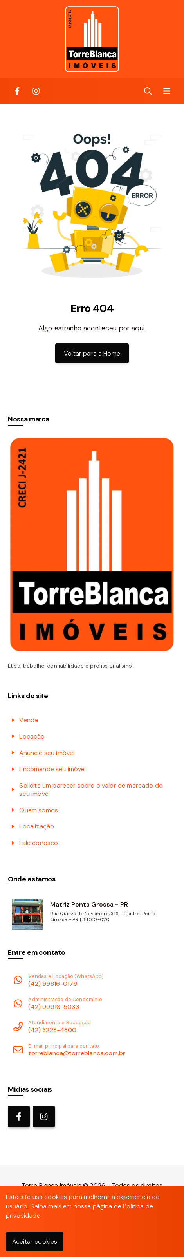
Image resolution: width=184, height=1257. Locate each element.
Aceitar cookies (34, 1241)
